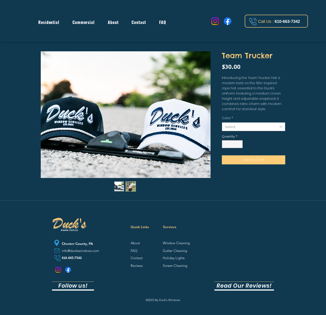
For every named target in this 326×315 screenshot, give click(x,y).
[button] (48, 22)
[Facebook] (228, 21)
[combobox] (253, 126)
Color (227, 118)
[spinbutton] (232, 144)
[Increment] (239, 144)
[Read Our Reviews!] (244, 286)
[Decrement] (225, 144)
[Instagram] (215, 21)
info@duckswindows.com (80, 251)
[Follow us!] (73, 286)
